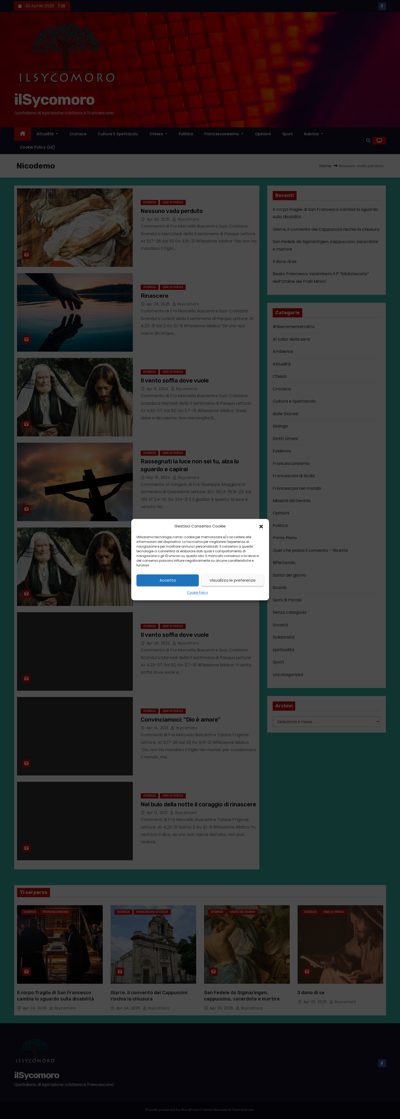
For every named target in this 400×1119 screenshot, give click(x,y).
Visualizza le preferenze (233, 580)
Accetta (168, 580)
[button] (261, 526)
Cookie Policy (197, 593)
